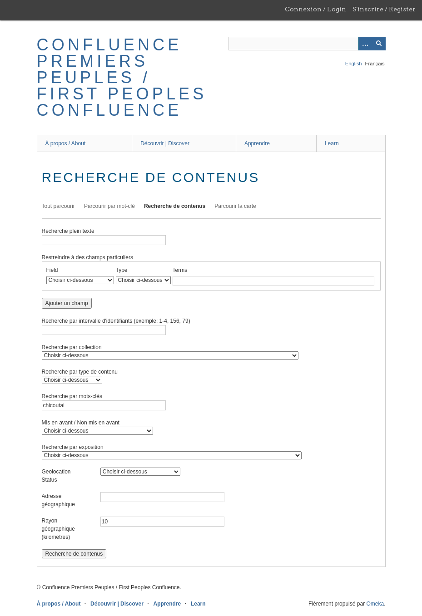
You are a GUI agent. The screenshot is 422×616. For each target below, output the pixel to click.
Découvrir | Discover (164, 143)
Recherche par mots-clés (72, 396)
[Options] (365, 43)
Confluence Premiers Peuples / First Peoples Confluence (122, 77)
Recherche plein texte (68, 231)
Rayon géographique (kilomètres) (58, 528)
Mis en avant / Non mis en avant (80, 422)
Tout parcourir (58, 206)
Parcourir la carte (235, 206)
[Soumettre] (379, 43)
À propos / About (65, 143)
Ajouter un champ (66, 303)
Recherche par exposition (73, 447)
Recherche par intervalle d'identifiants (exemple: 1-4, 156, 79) (116, 321)
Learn (332, 143)
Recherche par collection (72, 347)
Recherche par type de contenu (80, 372)
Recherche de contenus (174, 206)
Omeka (375, 604)
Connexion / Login (315, 9)
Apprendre (257, 143)
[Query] (307, 43)
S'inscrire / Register (384, 9)
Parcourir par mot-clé (109, 206)
